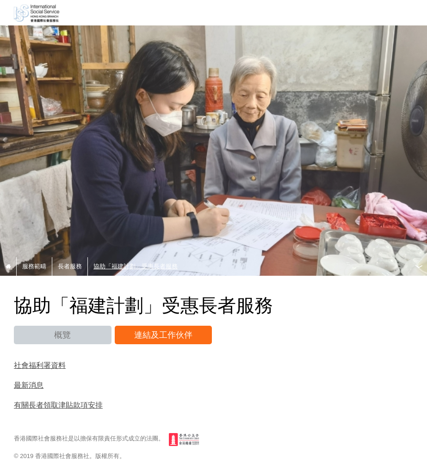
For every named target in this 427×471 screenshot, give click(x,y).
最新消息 (28, 384)
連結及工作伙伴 (163, 335)
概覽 (62, 335)
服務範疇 (34, 266)
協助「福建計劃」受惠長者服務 (135, 266)
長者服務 (70, 266)
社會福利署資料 (40, 364)
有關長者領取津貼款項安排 (58, 404)
